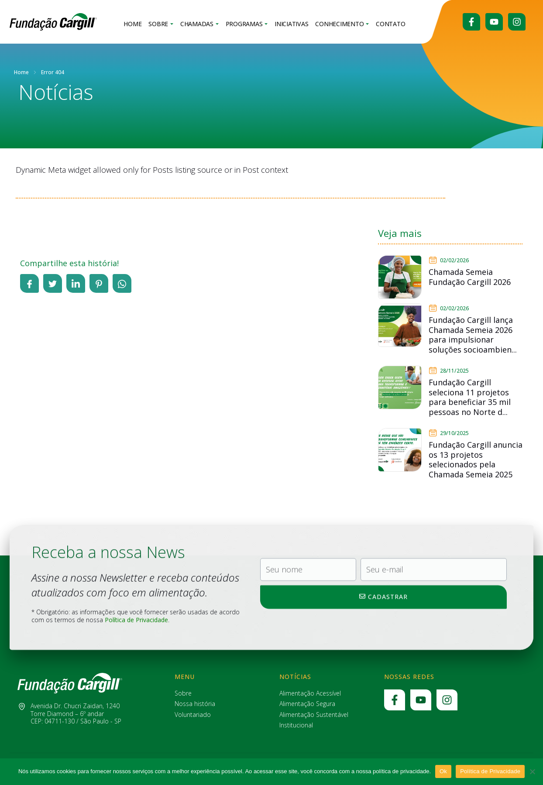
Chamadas (199, 24)
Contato (390, 24)
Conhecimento (342, 24)
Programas (247, 24)
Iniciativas (291, 24)
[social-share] (29, 283)
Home (132, 24)
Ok (443, 771)
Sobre (160, 24)
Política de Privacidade (490, 771)
